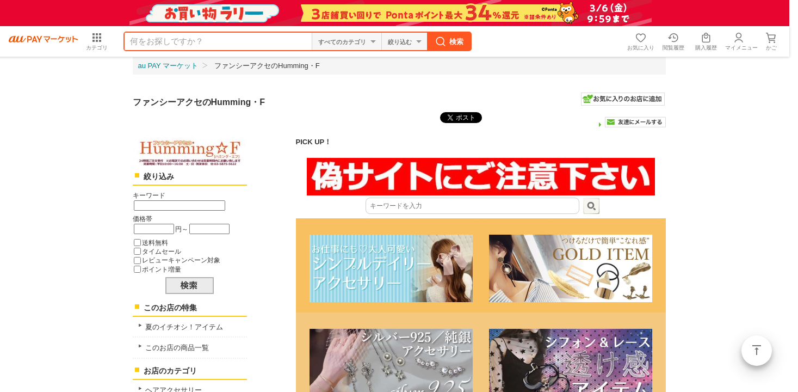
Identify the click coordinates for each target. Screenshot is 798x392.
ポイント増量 (161, 269)
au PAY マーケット (168, 66)
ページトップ (756, 350)
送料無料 (155, 242)
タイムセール (161, 251)
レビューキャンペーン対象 (181, 260)
